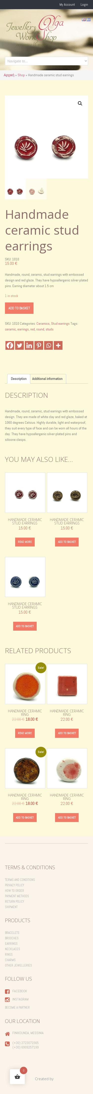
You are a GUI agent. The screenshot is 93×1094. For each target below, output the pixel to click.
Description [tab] (19, 378)
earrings (23, 329)
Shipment (11, 907)
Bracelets (12, 933)
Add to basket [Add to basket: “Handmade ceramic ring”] (67, 733)
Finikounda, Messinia (28, 1033)
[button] (80, 103)
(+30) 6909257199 (25, 1047)
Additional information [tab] (47, 378)
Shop (21, 75)
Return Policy (14, 901)
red (32, 329)
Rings (9, 954)
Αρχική (9, 75)
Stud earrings (60, 323)
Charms (10, 960)
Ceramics (43, 323)
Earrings (11, 944)
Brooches (12, 938)
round (40, 329)
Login (84, 4)
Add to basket (19, 308)
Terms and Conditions (20, 880)
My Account (67, 4)
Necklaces (12, 949)
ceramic (10, 329)
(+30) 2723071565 (25, 1043)
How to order (14, 891)
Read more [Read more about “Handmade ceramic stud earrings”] (25, 542)
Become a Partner (17, 1007)
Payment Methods (17, 896)
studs (50, 329)
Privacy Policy (14, 885)
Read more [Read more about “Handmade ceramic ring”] (25, 733)
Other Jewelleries (18, 965)
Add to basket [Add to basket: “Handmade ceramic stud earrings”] (67, 542)
